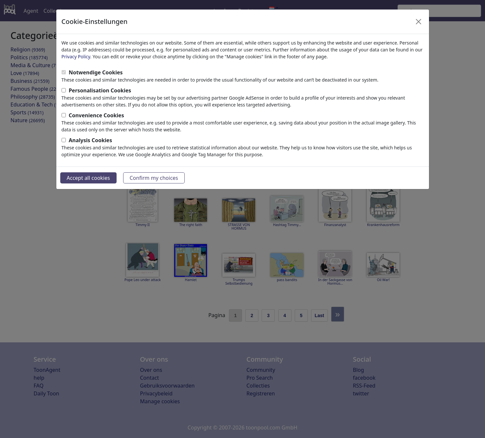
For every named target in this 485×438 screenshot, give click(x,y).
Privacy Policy (76, 56)
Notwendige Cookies (96, 72)
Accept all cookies (88, 177)
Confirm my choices (154, 177)
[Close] (418, 21)
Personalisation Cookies (100, 90)
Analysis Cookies (90, 140)
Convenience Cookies (96, 115)
